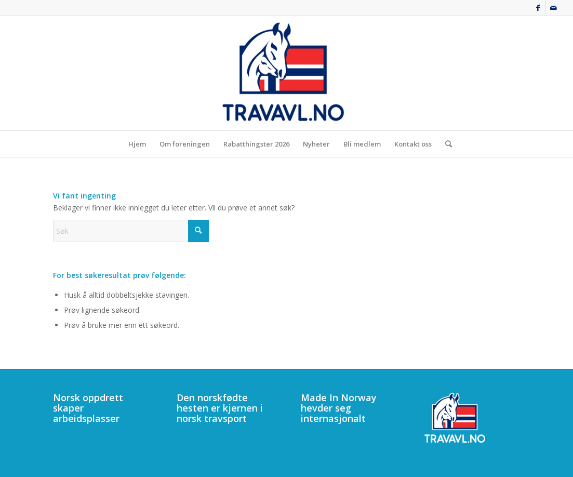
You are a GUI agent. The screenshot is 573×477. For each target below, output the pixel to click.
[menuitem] (137, 144)
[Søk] (445, 144)
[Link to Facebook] (537, 8)
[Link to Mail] (554, 8)
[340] (286, 73)
